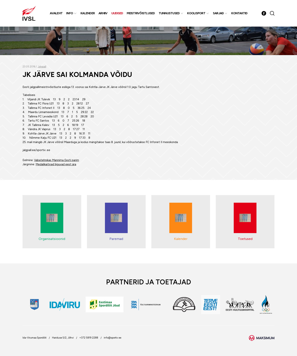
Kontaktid (239, 13)
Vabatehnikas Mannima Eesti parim (56, 160)
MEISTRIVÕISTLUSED (141, 13)
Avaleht (56, 13)
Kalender (88, 13)
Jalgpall (42, 66)
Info (69, 13)
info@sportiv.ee (112, 337)
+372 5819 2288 (88, 337)
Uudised (117, 13)
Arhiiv (103, 13)
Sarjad (218, 13)
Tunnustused (169, 13)
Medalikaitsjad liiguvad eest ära (56, 164)
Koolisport (196, 13)
